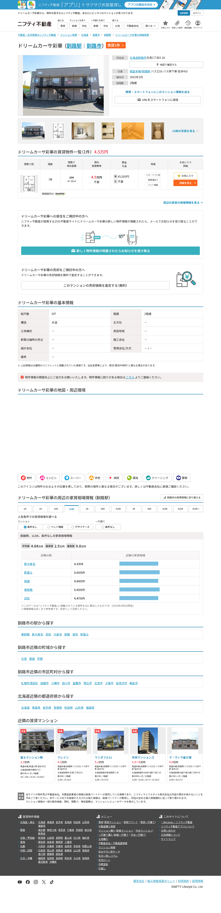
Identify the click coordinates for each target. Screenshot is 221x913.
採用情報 (197, 881)
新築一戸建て (121, 834)
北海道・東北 (27, 822)
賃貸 (101, 822)
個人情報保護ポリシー (161, 881)
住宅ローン (104, 860)
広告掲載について (170, 834)
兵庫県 (50, 846)
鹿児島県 (43, 861)
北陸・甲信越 (27, 837)
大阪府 (41, 846)
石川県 (77, 837)
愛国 (32, 659)
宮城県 (58, 708)
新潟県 (41, 837)
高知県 (59, 854)
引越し (102, 868)
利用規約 (183, 881)
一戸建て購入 (106, 834)
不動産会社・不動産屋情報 (113, 843)
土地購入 (103, 839)
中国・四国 (26, 850)
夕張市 (109, 683)
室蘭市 (77, 683)
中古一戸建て (138, 834)
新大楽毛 (29, 564)
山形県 (79, 708)
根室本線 (135, 71)
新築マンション (124, 830)
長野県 (59, 837)
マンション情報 (107, 847)
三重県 (68, 842)
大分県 (77, 858)
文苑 (24, 659)
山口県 (77, 850)
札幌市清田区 (29, 683)
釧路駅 (74, 45)
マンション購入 (107, 830)
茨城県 (79, 830)
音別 (75, 634)
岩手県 (47, 708)
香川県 (41, 854)
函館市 (44, 683)
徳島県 (85, 850)
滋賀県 (68, 846)
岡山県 (50, 850)
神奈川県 (52, 830)
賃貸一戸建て (147, 822)
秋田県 (68, 708)
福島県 (90, 708)
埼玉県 (61, 830)
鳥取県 (59, 850)
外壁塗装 (103, 864)
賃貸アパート (131, 822)
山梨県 (50, 837)
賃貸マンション (113, 822)
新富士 (28, 572)
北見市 (98, 683)
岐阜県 (50, 842)
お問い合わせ (168, 830)
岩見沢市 (121, 683)
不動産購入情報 (107, 826)
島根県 (68, 850)
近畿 (22, 846)
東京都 (41, 830)
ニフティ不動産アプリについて (177, 826)
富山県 (68, 837)
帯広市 (88, 683)
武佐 (27, 598)
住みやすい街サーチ (109, 851)
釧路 (27, 581)
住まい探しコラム (108, 855)
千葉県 (70, 830)
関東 (22, 830)
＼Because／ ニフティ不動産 (176, 822)
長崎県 (59, 858)
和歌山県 (87, 846)
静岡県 (59, 842)
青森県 (36, 708)
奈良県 (77, 846)
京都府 (59, 846)
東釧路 (28, 590)
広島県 (41, 850)
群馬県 (41, 833)
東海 (22, 842)
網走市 (133, 683)
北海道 (134, 58)
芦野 (40, 659)
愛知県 (41, 842)
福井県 (85, 837)
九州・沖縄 (26, 858)
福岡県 (41, 858)
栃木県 (88, 830)
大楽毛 (58, 634)
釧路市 (94, 45)
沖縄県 (53, 861)
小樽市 (55, 683)
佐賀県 (50, 858)
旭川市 (66, 683)
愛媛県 (50, 854)
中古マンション (144, 830)
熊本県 (68, 858)
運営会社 (138, 881)
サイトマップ (168, 839)
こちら (130, 377)
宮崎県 (85, 858)
